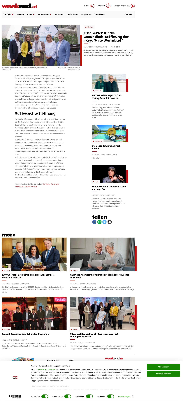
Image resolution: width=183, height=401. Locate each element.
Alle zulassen (163, 367)
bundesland (45, 14)
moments (98, 141)
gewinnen (59, 14)
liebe (71, 360)
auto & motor (53, 360)
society (20, 14)
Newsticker (104, 6)
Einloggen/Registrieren (124, 6)
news (31, 14)
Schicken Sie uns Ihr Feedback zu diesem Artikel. (37, 185)
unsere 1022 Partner (46, 370)
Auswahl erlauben (163, 374)
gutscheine (73, 14)
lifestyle (9, 14)
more (128, 14)
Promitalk (98, 91)
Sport (96, 182)
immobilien (100, 14)
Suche (89, 6)
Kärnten (90, 27)
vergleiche (86, 14)
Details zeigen (124, 396)
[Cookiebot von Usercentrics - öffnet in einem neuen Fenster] (15, 396)
